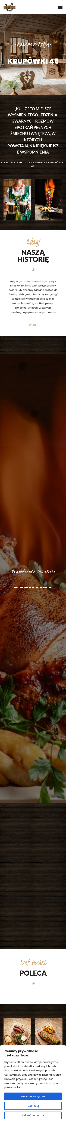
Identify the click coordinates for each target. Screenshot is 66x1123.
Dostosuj (33, 1106)
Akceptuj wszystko (33, 1096)
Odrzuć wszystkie (33, 1115)
